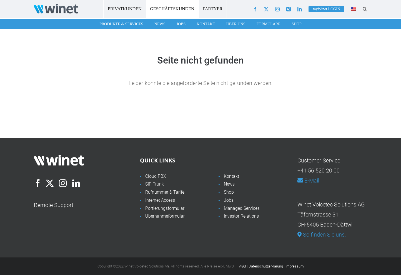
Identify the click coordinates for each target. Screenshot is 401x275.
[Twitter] (50, 183)
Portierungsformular (164, 208)
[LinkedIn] (76, 183)
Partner (212, 8)
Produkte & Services (121, 24)
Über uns (235, 24)
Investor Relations (241, 216)
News (160, 24)
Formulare (268, 24)
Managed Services (242, 208)
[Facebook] (38, 183)
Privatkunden (125, 8)
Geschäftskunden (172, 8)
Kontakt (206, 24)
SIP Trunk (154, 184)
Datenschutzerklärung (266, 266)
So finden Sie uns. (321, 234)
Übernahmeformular (165, 216)
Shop (297, 24)
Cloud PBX (155, 176)
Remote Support (53, 205)
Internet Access (160, 200)
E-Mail (308, 180)
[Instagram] (63, 183)
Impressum (294, 266)
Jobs (181, 24)
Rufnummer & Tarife (164, 192)
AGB (242, 266)
